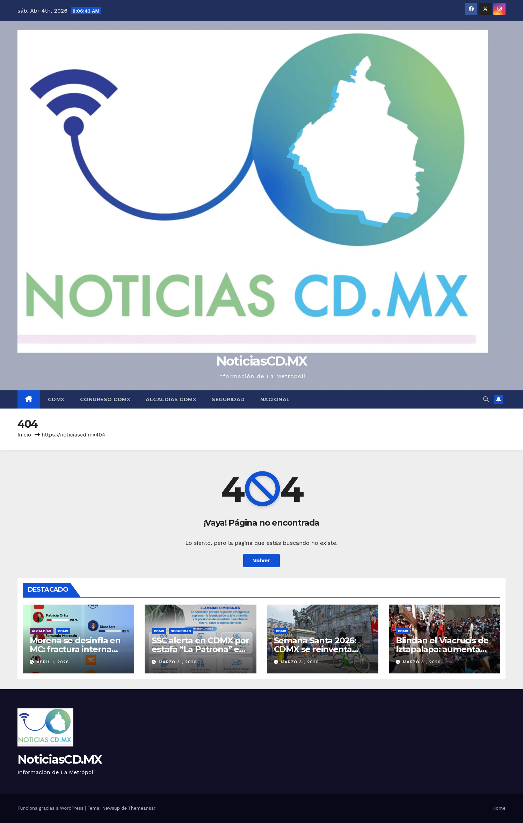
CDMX (56, 399)
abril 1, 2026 (53, 661)
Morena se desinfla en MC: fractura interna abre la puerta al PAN (75, 649)
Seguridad (228, 399)
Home (499, 808)
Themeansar (141, 808)
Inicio (24, 435)
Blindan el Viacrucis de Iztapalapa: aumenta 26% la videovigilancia (442, 649)
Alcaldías (41, 631)
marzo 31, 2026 (178, 661)
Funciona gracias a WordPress (51, 808)
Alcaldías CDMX (171, 399)
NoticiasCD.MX (261, 361)
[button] (486, 399)
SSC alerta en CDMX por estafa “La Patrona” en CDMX (200, 649)
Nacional (275, 399)
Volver (261, 560)
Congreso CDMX (105, 399)
